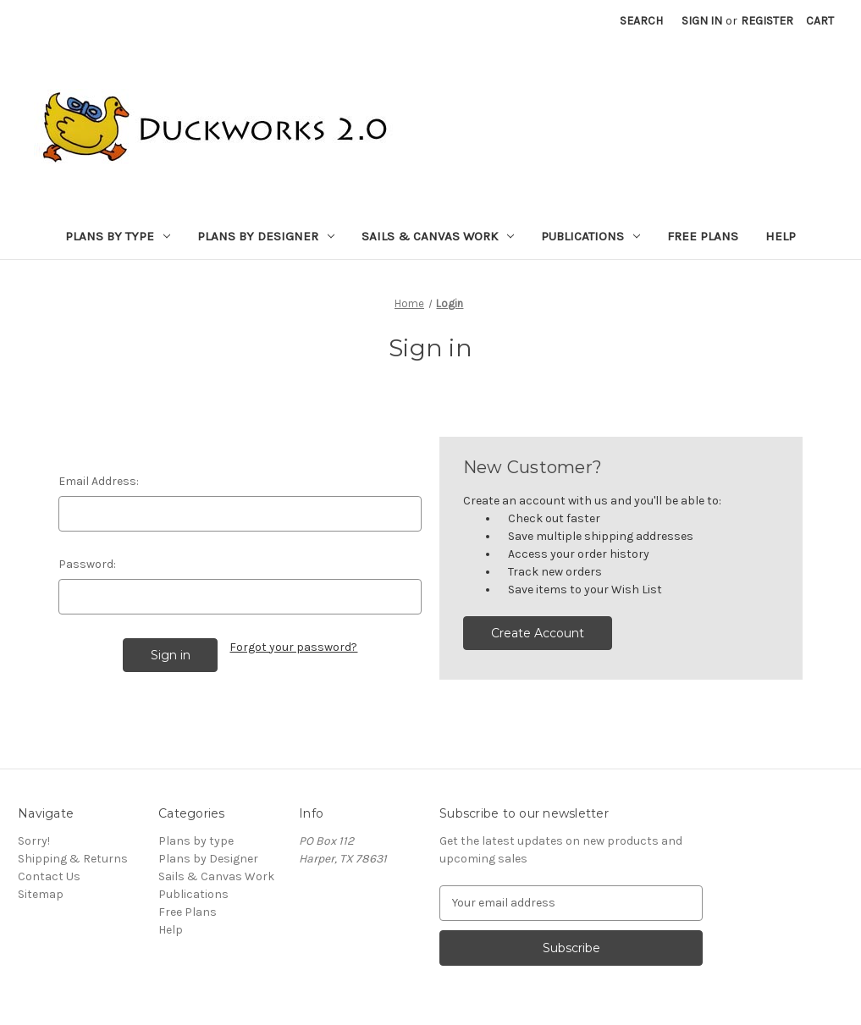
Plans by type (117, 236)
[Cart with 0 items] (820, 20)
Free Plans (702, 236)
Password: (87, 564)
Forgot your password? (293, 647)
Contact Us (49, 876)
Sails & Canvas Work (438, 236)
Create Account (537, 633)
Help (780, 236)
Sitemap (40, 894)
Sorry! (34, 841)
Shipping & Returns (73, 858)
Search (641, 21)
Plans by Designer (265, 236)
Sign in (702, 21)
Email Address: (98, 481)
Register (767, 21)
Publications (590, 236)
